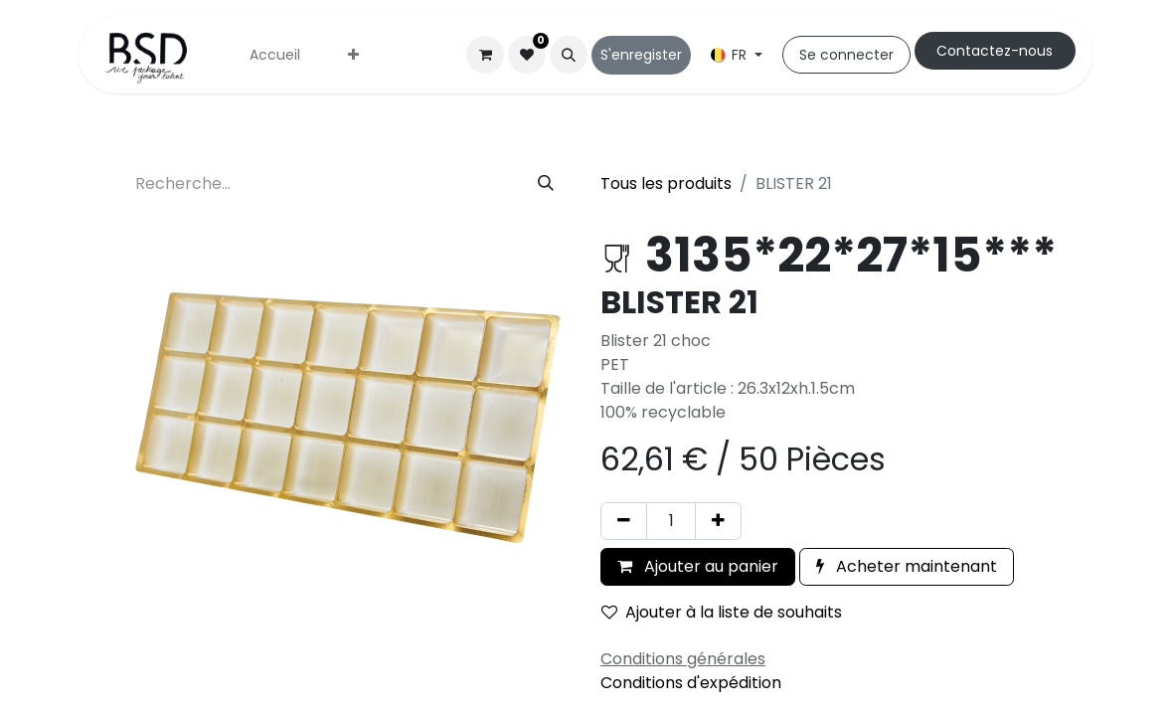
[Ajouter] (718, 521)
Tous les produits (666, 183)
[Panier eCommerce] (485, 55)
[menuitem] (275, 55)
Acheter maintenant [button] (906, 566)
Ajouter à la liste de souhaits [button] (721, 612)
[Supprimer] (623, 521)
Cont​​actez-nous (994, 51)
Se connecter (846, 55)
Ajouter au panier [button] (697, 566)
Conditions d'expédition (690, 682)
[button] (568, 55)
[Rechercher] (546, 184)
